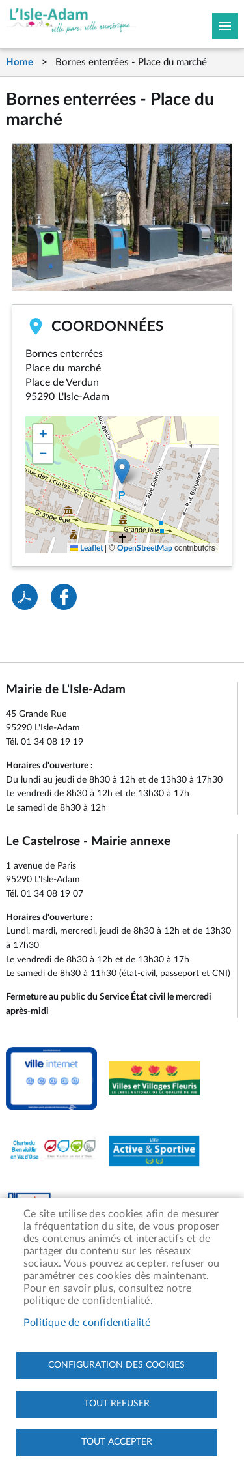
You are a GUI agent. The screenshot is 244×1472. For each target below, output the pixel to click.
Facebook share (64, 597)
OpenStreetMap (144, 548)
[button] (122, 471)
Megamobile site (225, 26)
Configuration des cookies (116, 1365)
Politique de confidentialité (87, 1323)
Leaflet (86, 548)
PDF (25, 597)
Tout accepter (116, 1442)
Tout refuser (117, 1403)
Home (19, 62)
